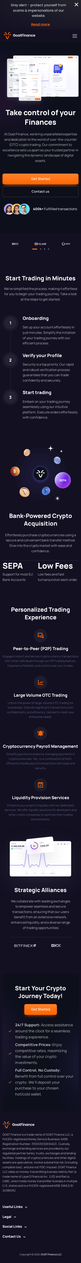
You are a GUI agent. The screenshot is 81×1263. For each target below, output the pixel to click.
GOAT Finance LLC (51, 1254)
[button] (40, 179)
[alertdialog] (40, 15)
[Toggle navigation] (74, 36)
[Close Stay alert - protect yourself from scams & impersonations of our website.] (76, 4)
